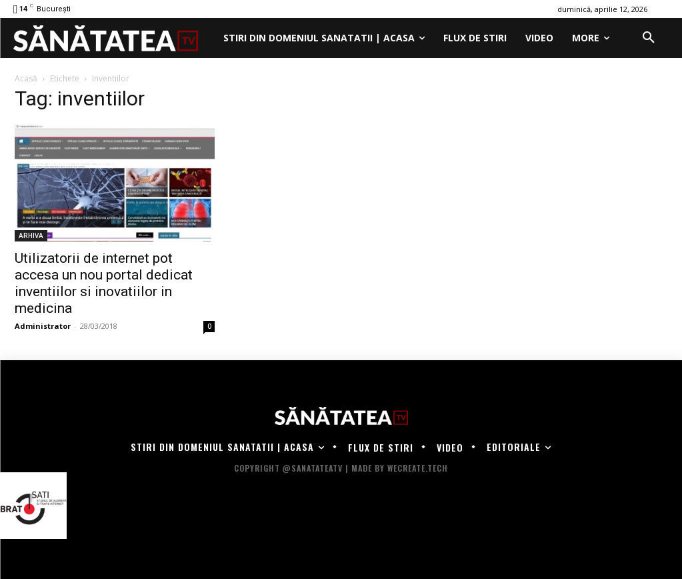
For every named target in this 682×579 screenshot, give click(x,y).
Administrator (43, 326)
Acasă (26, 78)
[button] (649, 38)
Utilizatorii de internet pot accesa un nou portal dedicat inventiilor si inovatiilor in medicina (104, 283)
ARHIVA (31, 235)
